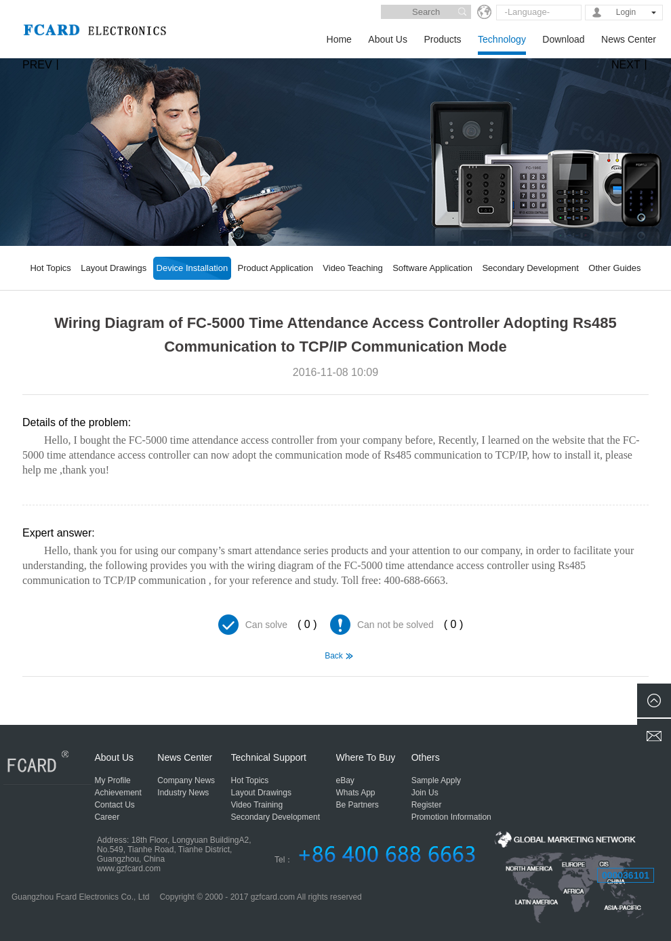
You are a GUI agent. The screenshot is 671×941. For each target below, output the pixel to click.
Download (563, 39)
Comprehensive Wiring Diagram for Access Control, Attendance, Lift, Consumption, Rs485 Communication (41, 694)
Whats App (355, 792)
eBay (345, 780)
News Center (628, 39)
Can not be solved (395, 624)
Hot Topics (50, 268)
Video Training (257, 805)
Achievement (117, 792)
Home (339, 39)
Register (426, 805)
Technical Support (268, 757)
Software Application (432, 268)
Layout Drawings (113, 268)
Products (442, 39)
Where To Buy (366, 757)
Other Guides (614, 268)
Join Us (425, 792)
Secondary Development (530, 268)
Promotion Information (451, 817)
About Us (387, 39)
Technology (502, 39)
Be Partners (357, 805)
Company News (186, 780)
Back (334, 656)
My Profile (112, 780)
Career (106, 817)
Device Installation (192, 268)
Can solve (266, 624)
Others (425, 757)
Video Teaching (352, 268)
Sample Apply (436, 780)
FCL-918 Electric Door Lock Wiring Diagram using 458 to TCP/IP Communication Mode (630, 694)
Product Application (275, 268)
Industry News (183, 792)
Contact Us (114, 805)
